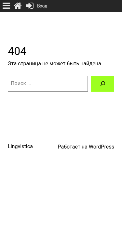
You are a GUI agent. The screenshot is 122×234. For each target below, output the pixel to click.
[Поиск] (102, 84)
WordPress (101, 147)
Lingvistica (20, 146)
